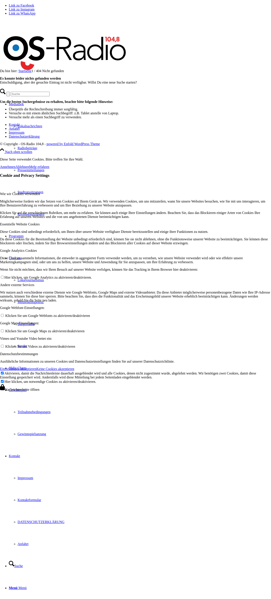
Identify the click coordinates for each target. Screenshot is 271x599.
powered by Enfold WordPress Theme (73, 144)
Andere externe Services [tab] (17, 285)
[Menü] (18, 588)
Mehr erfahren (39, 167)
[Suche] (16, 566)
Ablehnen (22, 167)
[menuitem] (144, 148)
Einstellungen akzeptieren (18, 369)
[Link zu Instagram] (21, 9)
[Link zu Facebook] (21, 5)
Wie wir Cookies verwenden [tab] (20, 194)
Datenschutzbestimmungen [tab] (19, 354)
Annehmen (7, 167)
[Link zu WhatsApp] (22, 13)
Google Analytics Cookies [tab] (18, 250)
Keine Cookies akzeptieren (55, 369)
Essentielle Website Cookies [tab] (20, 224)
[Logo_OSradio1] (65, 78)
